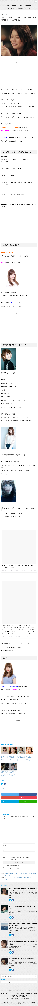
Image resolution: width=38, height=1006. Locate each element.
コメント (5, 820)
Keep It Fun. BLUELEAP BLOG (19, 5)
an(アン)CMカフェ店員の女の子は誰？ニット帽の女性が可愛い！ (13, 773)
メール (5, 845)
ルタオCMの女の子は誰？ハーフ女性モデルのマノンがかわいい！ (4, 757)
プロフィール (20, 989)
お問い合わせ (27, 989)
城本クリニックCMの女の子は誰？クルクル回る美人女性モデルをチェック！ (29, 758)
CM (3, 788)
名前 (4, 839)
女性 (5, 788)
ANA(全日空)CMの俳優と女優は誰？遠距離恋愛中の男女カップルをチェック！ (4, 774)
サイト (4, 850)
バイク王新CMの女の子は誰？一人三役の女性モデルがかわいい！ (12, 757)
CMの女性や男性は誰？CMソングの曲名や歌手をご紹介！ (19, 998)
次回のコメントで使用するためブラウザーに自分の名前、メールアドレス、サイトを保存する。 (18, 858)
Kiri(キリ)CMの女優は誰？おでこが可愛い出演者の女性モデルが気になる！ (21, 758)
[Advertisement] (19, 73)
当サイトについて (11, 989)
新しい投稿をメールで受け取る (12, 868)
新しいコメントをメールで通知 (12, 865)
